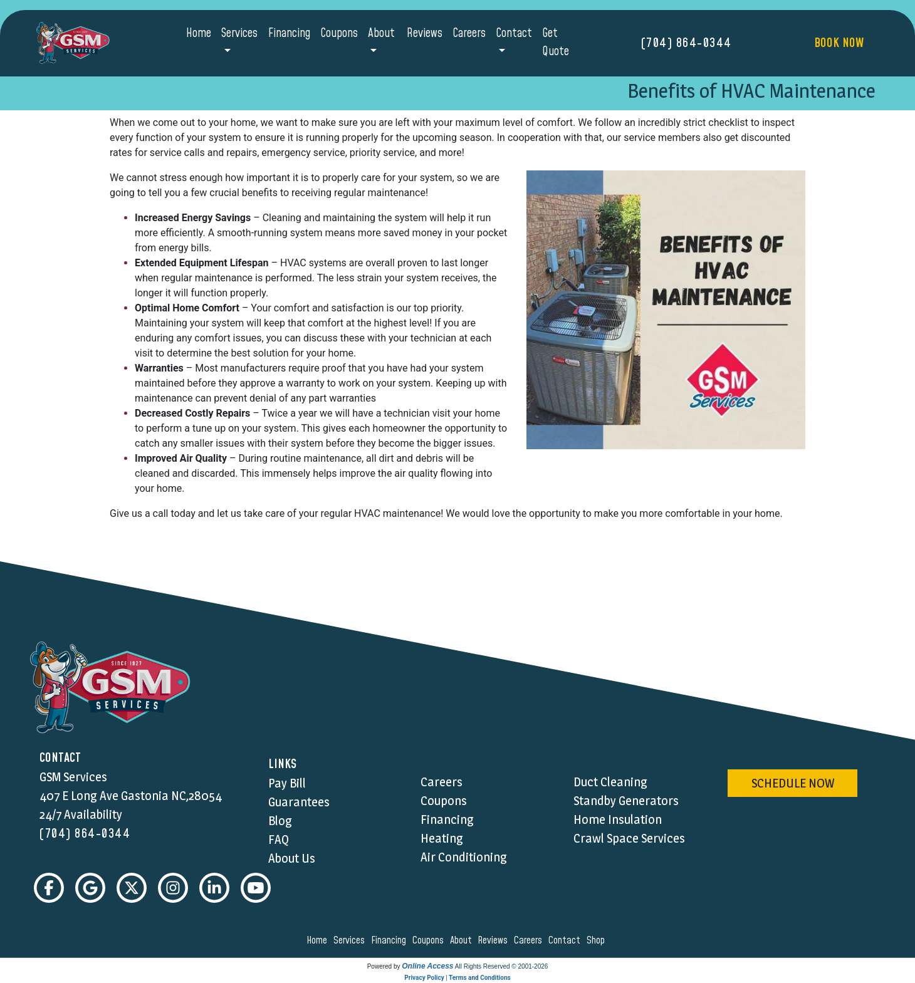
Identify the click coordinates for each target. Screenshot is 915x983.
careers (530, 940)
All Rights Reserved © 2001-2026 (501, 966)
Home (198, 33)
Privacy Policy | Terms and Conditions (457, 977)
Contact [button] (514, 33)
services (351, 940)
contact (566, 940)
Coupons (339, 33)
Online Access (427, 966)
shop (598, 940)
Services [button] (239, 33)
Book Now (839, 43)
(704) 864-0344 (686, 43)
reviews (494, 940)
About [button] (381, 33)
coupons (429, 940)
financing (390, 940)
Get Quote (555, 42)
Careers (469, 33)
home (318, 940)
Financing (289, 33)
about (463, 940)
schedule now (792, 783)
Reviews (424, 33)
